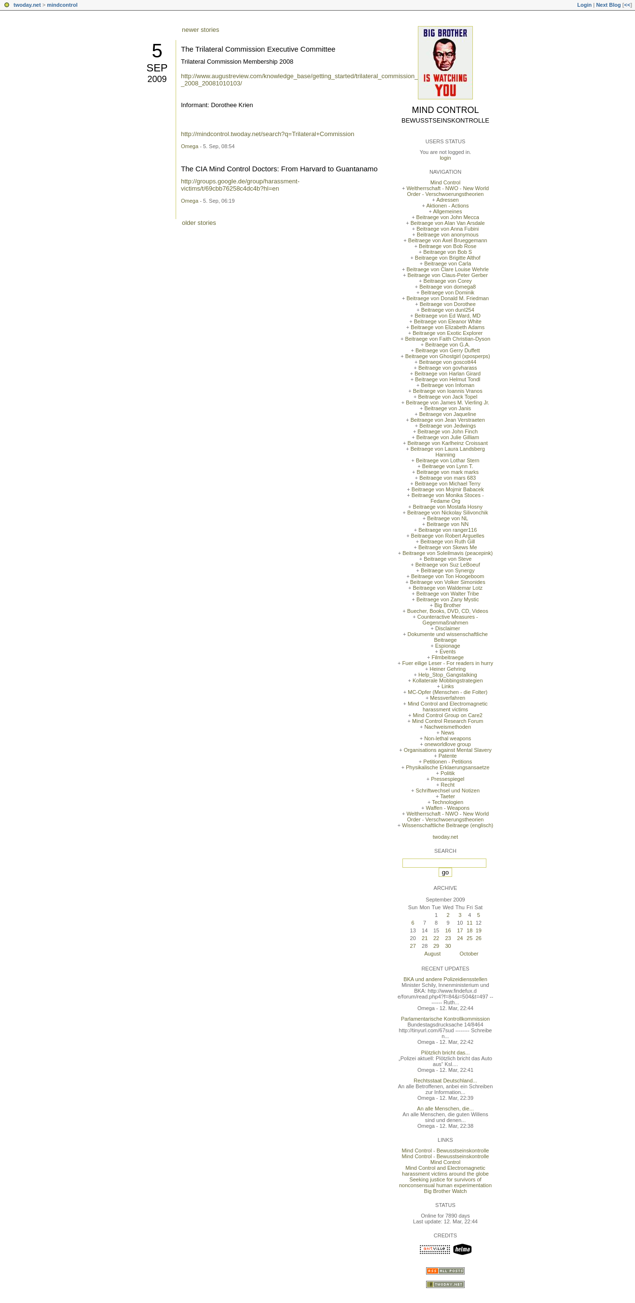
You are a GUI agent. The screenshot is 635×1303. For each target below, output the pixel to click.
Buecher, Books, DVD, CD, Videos (447, 611)
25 (469, 938)
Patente (448, 756)
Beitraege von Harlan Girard (447, 373)
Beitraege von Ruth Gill (447, 541)
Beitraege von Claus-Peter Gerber (448, 275)
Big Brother (447, 605)
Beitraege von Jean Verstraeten (448, 420)
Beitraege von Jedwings (447, 426)
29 (436, 946)
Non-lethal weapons (447, 738)
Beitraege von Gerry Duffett (447, 350)
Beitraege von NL (447, 518)
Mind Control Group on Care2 (448, 715)
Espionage (447, 646)
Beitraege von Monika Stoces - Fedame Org (448, 498)
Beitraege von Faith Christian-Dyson (447, 339)
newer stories (200, 29)
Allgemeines (447, 211)
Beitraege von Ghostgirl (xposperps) (447, 356)
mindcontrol (62, 5)
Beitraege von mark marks (448, 472)
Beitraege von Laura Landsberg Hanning (448, 451)
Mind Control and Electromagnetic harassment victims (448, 706)
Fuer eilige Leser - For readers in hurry (447, 663)
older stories (199, 222)
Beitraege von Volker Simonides (447, 582)
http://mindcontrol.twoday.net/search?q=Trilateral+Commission (267, 134)
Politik (448, 773)
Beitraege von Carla (447, 263)
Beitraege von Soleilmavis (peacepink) (447, 553)
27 (413, 946)
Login (584, 5)
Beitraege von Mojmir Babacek (448, 489)
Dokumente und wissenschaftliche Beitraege (448, 637)
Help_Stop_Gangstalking (447, 675)
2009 (156, 79)
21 (425, 938)
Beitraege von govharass (447, 368)
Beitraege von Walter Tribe (447, 593)
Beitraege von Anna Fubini (447, 229)
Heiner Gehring (447, 669)
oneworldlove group (448, 744)
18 (469, 930)
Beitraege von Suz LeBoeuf (447, 565)
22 (436, 938)
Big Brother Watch (445, 1191)
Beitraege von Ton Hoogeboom (447, 576)
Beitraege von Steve (447, 559)
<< (627, 5)
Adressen (447, 200)
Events (448, 651)
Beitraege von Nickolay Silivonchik (447, 512)
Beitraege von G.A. (447, 344)
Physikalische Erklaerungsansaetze (447, 767)
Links (448, 686)
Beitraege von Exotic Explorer (448, 333)
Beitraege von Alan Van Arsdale (448, 223)
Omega (189, 146)
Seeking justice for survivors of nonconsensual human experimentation (445, 1182)
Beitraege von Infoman (447, 385)
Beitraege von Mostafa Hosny (448, 507)
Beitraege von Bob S (447, 252)
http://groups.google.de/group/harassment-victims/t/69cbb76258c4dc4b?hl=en (240, 185)
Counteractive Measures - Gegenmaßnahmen (447, 619)
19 (479, 930)
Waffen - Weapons (447, 808)
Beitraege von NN (448, 524)
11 (469, 923)
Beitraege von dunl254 (447, 310)
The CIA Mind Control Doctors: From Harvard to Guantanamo (279, 169)
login (445, 158)
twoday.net (27, 5)
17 (460, 930)
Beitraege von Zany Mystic (447, 599)
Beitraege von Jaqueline (447, 414)
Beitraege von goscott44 (447, 362)
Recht (448, 785)
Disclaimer (447, 628)
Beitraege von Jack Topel (447, 397)
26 (479, 938)
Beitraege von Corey (448, 281)
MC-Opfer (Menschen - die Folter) (447, 692)
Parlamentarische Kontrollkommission (445, 1019)
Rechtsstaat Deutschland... (445, 1080)
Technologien (447, 802)
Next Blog (608, 5)
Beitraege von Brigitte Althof (448, 258)
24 (460, 938)
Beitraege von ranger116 (447, 530)
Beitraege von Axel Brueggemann (447, 240)
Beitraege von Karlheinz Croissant (448, 443)
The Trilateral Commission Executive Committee (258, 49)
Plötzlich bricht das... (445, 1052)
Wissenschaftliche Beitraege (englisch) (447, 825)
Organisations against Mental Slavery (448, 750)
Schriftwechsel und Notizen (447, 790)
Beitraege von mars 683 (447, 478)
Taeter (447, 796)
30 (448, 946)
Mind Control (445, 110)
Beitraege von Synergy (447, 570)
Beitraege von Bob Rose (447, 246)
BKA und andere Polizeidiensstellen (445, 979)
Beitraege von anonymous (448, 234)
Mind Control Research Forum (447, 721)
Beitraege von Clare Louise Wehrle (448, 269)
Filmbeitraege (447, 657)
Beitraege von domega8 (447, 287)
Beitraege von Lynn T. (447, 466)
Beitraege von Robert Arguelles (447, 536)
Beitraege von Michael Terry (448, 483)
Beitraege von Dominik (447, 292)
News (448, 732)
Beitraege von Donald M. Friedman (447, 298)
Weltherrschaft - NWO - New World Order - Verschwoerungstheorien (447, 191)
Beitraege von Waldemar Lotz (448, 588)
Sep (156, 68)
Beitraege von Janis (447, 408)
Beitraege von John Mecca (447, 217)
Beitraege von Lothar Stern (447, 460)
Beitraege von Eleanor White (448, 321)
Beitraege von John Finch (447, 431)
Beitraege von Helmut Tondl (447, 379)
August (432, 953)
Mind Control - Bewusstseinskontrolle (445, 1150)
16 (448, 930)
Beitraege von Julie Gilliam (447, 437)
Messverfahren (447, 698)
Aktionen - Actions (447, 205)
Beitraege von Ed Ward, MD (447, 316)
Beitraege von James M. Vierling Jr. (447, 402)
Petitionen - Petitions (447, 761)
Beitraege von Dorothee (448, 304)
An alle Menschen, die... (445, 1108)
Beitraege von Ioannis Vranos (448, 391)
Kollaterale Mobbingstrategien (448, 680)
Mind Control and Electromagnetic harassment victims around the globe (445, 1171)
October (468, 953)
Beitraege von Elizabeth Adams (447, 327)
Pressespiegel (447, 779)
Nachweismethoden (447, 727)
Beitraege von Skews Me (447, 547)
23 (448, 938)
